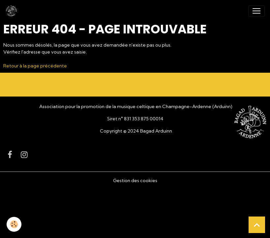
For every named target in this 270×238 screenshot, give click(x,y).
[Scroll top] (257, 225)
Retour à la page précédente (35, 66)
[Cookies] (14, 224)
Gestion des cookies (135, 180)
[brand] (12, 11)
